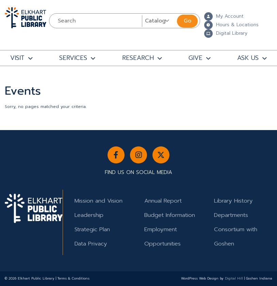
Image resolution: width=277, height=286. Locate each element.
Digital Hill (234, 278)
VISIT (17, 58)
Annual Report (163, 200)
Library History (233, 200)
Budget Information (169, 215)
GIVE (195, 58)
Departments (231, 215)
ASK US (248, 58)
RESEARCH (138, 58)
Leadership (89, 215)
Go (187, 21)
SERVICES (73, 58)
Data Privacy (91, 243)
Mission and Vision (99, 200)
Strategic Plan (92, 229)
